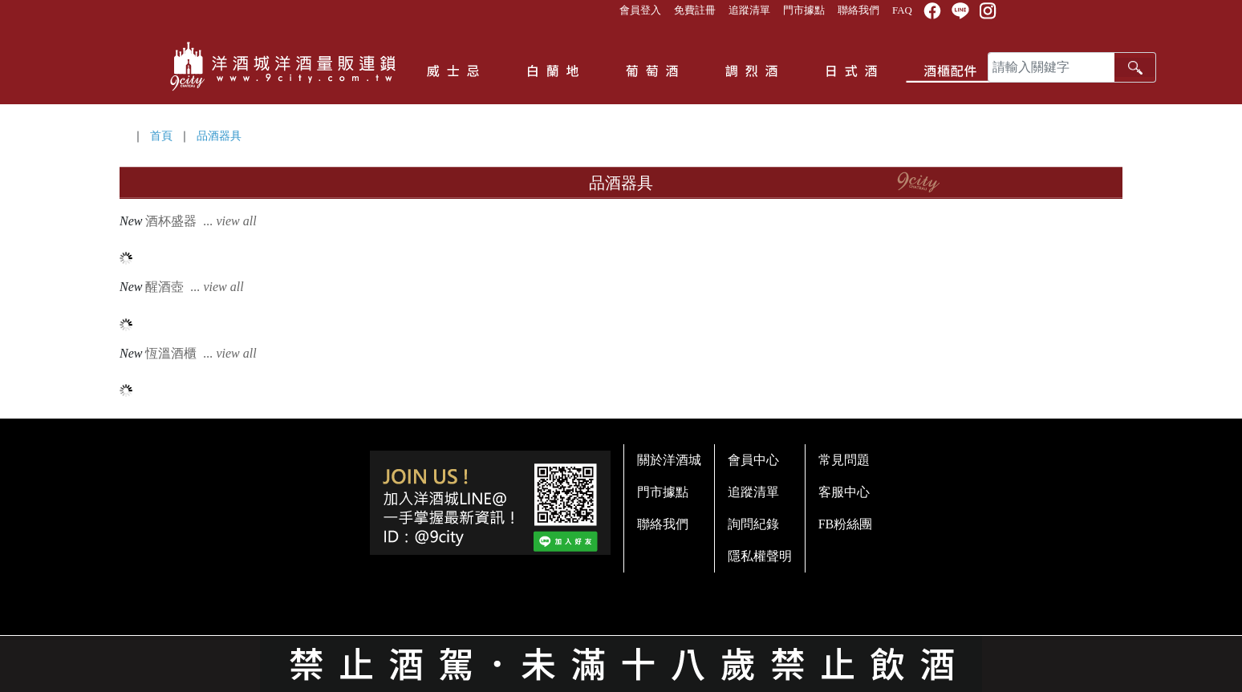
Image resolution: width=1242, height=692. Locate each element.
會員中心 (753, 460)
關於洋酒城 (669, 460)
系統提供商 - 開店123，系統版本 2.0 (620, 682)
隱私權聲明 (760, 556)
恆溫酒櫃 (202, 353)
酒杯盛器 (202, 221)
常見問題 (844, 460)
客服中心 (844, 492)
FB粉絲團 (845, 524)
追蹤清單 (749, 10)
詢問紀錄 (753, 524)
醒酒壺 (195, 286)
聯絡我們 (858, 10)
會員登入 (640, 10)
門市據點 (804, 10)
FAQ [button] (902, 10)
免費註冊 (695, 10)
